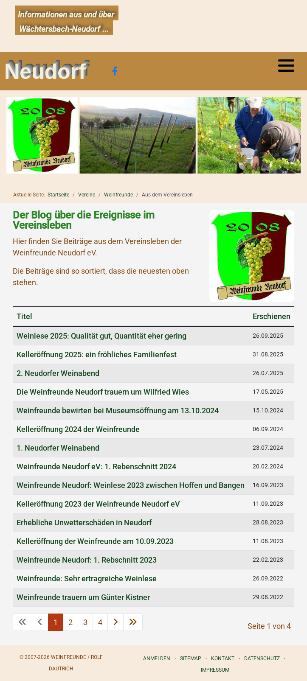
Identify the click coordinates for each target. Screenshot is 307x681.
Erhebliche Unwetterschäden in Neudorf (84, 522)
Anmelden (156, 658)
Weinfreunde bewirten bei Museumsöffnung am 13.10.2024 (118, 410)
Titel (24, 316)
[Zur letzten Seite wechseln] (133, 622)
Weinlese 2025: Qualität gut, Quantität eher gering (101, 335)
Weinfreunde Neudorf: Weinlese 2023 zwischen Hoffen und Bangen (131, 485)
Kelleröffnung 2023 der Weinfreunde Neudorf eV (98, 503)
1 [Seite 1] (56, 622)
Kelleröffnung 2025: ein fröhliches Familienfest (97, 354)
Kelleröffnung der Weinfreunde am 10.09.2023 (95, 541)
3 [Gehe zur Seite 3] (85, 622)
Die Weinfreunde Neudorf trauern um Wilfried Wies (103, 391)
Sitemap (190, 658)
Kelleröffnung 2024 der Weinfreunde (78, 429)
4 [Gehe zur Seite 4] (100, 622)
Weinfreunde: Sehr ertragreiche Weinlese (87, 578)
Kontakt (222, 658)
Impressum (215, 670)
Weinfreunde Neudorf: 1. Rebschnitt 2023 (87, 559)
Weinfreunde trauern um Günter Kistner (83, 597)
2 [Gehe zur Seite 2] (70, 622)
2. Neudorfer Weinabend (58, 373)
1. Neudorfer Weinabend (58, 447)
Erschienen (271, 316)
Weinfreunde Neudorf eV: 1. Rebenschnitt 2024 (96, 466)
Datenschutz (262, 658)
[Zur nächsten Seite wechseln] (115, 622)
